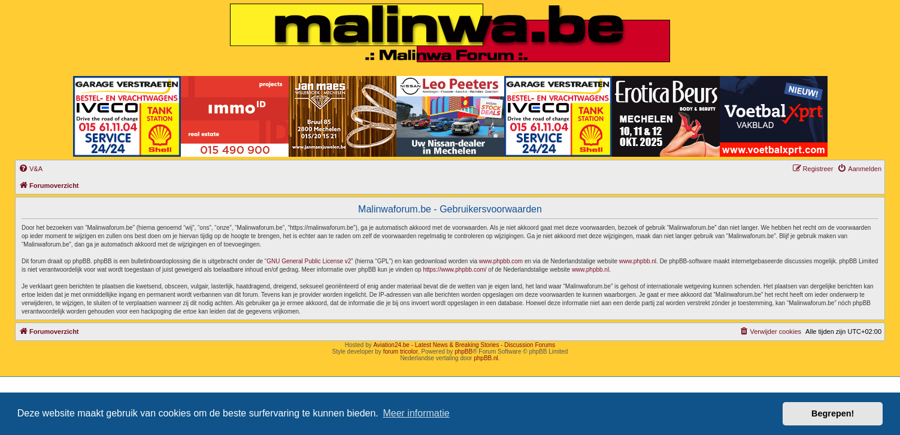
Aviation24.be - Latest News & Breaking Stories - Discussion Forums (464, 345)
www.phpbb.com (501, 261)
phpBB (463, 351)
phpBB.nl (486, 358)
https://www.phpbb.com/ (454, 269)
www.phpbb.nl (637, 261)
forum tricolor (400, 351)
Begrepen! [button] (832, 413)
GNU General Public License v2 (308, 261)
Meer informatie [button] (416, 413)
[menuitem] (31, 169)
